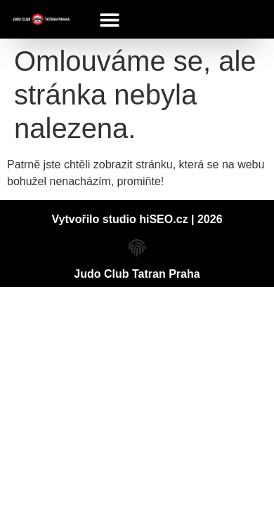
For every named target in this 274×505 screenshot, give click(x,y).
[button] (110, 19)
